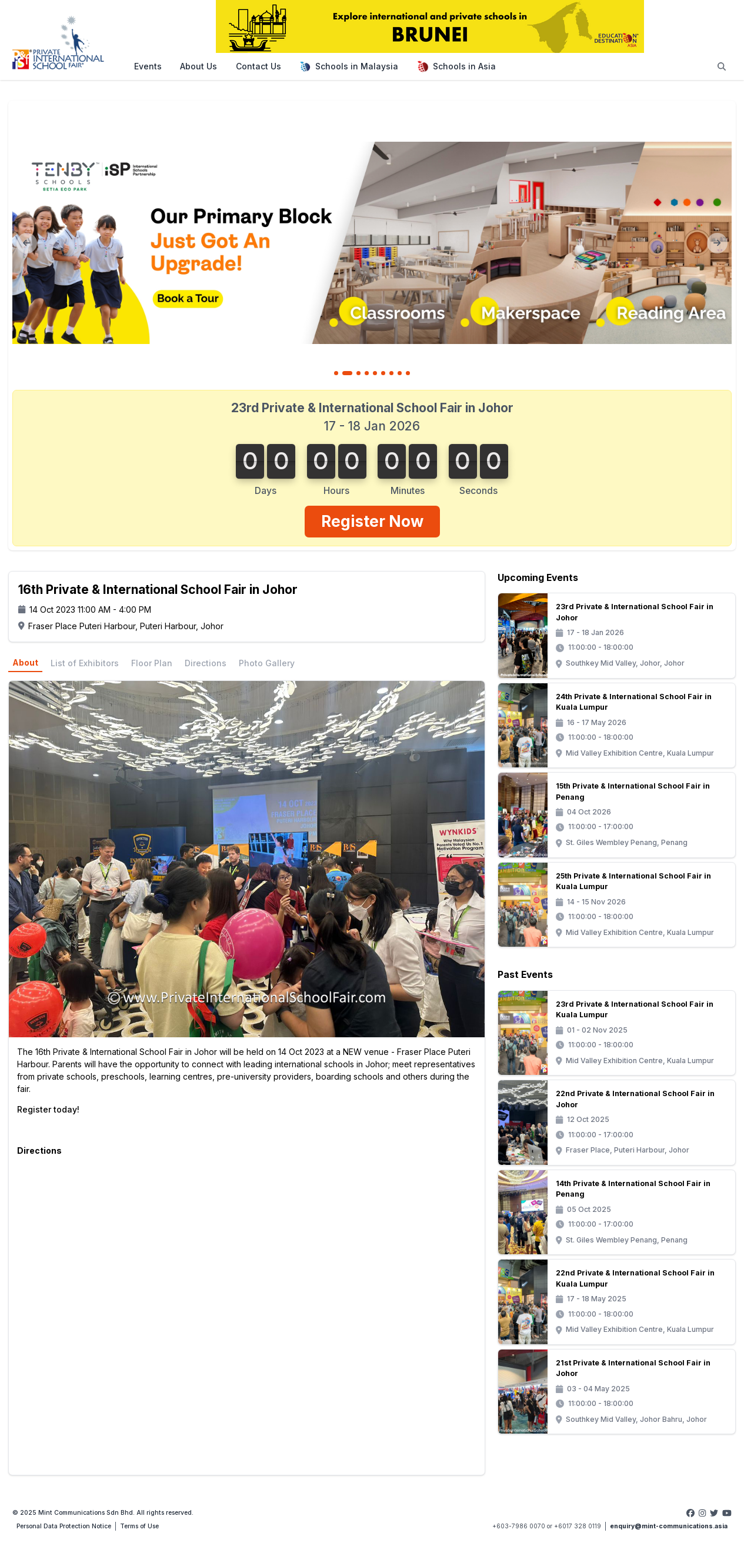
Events (148, 66)
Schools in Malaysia (348, 66)
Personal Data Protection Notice (63, 1526)
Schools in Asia (456, 66)
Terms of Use (139, 1526)
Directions (205, 663)
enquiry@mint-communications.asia (669, 1526)
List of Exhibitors (85, 663)
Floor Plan (151, 663)
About (25, 662)
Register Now (372, 521)
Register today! (48, 1109)
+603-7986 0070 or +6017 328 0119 (546, 1526)
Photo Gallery (267, 663)
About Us (198, 66)
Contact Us (258, 66)
